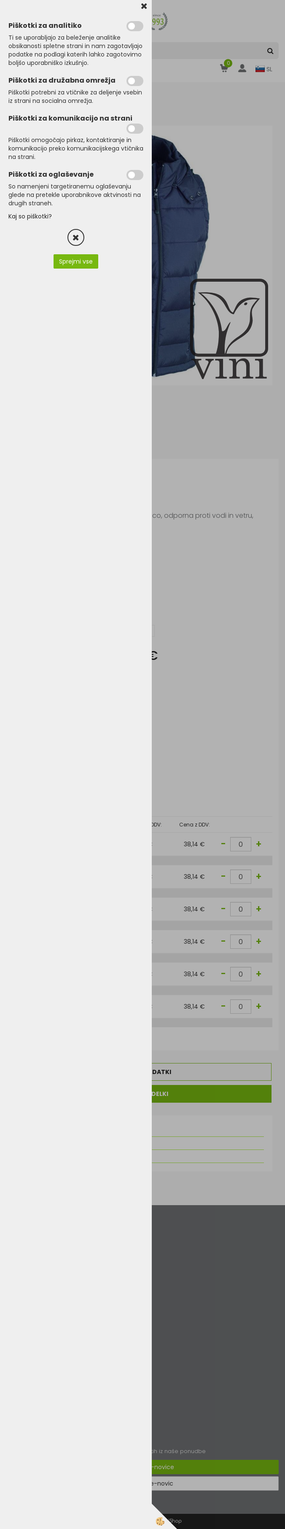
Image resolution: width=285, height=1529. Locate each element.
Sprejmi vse (76, 261)
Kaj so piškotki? (30, 216)
